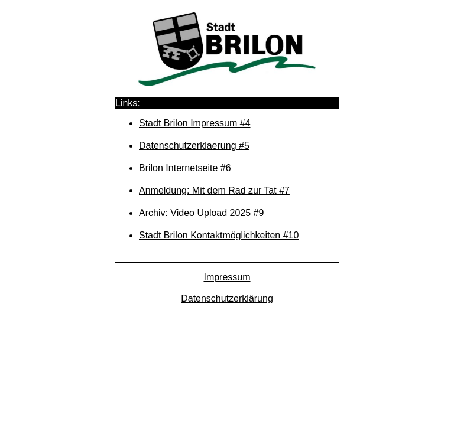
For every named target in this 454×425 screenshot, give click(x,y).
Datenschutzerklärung (227, 298)
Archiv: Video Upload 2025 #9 (201, 213)
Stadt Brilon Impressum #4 (195, 123)
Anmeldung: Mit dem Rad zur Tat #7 (214, 190)
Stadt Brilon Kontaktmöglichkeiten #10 (219, 235)
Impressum (226, 277)
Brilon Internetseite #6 (185, 168)
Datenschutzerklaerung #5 (194, 145)
